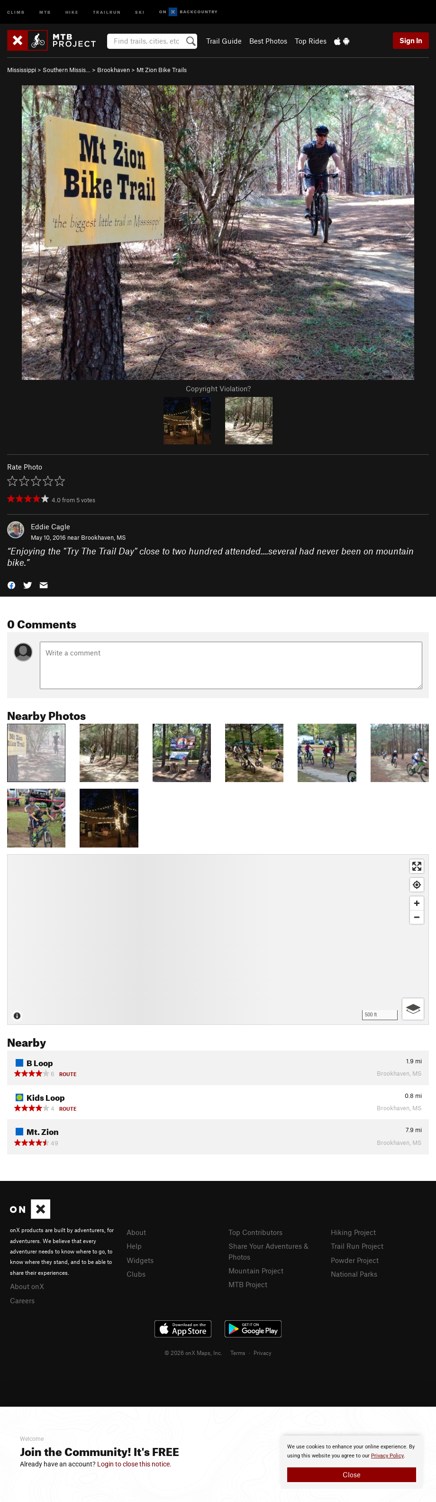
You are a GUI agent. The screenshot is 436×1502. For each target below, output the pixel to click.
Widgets (140, 1260)
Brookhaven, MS (103, 537)
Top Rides (311, 41)
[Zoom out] (417, 917)
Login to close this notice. (134, 1464)
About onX (27, 1286)
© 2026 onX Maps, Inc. (193, 1352)
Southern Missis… (67, 70)
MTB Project (247, 1284)
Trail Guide (224, 41)
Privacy (263, 1352)
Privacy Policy (387, 1456)
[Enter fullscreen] (417, 866)
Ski (140, 12)
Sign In (411, 40)
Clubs (136, 1274)
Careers (22, 1300)
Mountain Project (255, 1270)
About (136, 1232)
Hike (72, 12)
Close (352, 1474)
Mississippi (21, 70)
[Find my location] (417, 885)
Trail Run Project (357, 1246)
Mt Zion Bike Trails (161, 70)
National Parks (354, 1274)
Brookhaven (113, 70)
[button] (11, 584)
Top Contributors (255, 1232)
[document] (351, 1462)
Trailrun (107, 12)
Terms (237, 1352)
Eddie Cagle (50, 526)
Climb (16, 12)
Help (134, 1246)
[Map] (218, 939)
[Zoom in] (417, 903)
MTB (45, 12)
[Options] (413, 1009)
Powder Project (355, 1260)
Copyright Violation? (218, 388)
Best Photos (268, 41)
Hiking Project (353, 1232)
